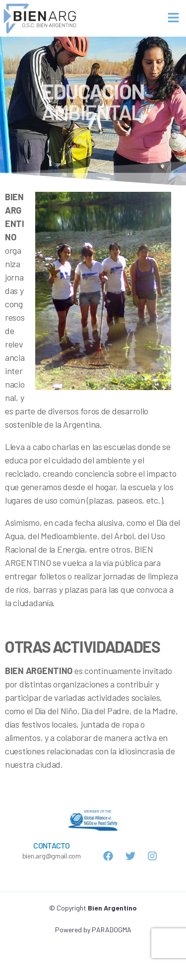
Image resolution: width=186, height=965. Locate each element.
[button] (174, 18)
